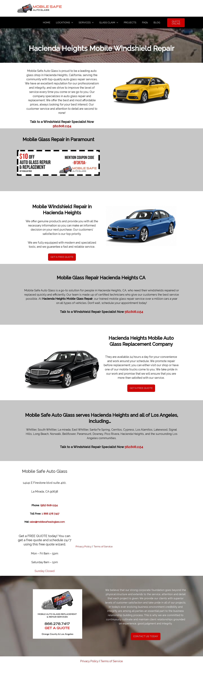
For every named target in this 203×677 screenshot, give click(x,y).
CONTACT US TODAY (145, 637)
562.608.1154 (62, 127)
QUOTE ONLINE (174, 22)
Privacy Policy (84, 547)
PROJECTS (129, 22)
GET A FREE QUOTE (62, 257)
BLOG (154, 22)
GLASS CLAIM (107, 22)
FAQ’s (143, 22)
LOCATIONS (65, 22)
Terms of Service (105, 547)
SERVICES (85, 22)
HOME (49, 22)
